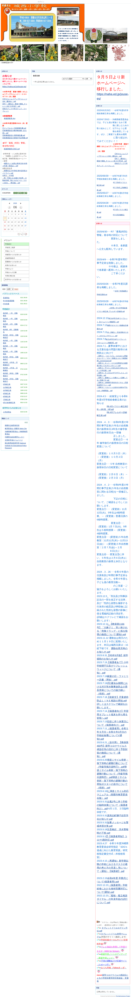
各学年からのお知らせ (13, 279)
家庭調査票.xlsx (9, 118)
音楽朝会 (6, 298)
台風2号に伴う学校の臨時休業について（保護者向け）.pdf (112, 805)
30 (12, 229)
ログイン (41, 2)
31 (5, 214)
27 (25, 226)
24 (15, 226)
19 (22, 222)
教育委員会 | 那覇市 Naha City (16, 428)
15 (8, 222)
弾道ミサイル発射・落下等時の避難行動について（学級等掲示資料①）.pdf (112, 763)
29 (8, 229)
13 (25, 218)
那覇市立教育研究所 (12, 425)
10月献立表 (7, 390)
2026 (15, 203)
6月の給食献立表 (9, 403)
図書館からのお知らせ (13, 262)
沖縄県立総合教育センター (14, 437)
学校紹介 (8, 244)
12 (22, 218)
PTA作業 (6, 304)
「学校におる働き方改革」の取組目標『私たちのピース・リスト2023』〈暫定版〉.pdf (14, 180)
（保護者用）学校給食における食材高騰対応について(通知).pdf (112, 888)
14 (5, 222)
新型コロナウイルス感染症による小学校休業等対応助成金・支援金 (113, 978)
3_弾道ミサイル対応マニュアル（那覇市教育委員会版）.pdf (113, 794)
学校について (10, 251)
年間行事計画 (10, 276)
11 (19, 218)
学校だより (9, 269)
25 (19, 226)
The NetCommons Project (123, 996)
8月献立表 (6, 396)
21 (5, 226)
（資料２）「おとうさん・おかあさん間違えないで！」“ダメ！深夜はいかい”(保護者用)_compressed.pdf (112, 358)
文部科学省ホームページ (14, 440)
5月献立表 (6, 384)
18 (19, 222)
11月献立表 (7, 387)
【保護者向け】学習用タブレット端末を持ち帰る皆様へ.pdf (112, 714)
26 (22, 226)
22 (8, 226)
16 (12, 222)
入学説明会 (7, 412)
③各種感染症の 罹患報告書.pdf (13, 135)
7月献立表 (6, 400)
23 (12, 226)
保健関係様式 (10, 258)
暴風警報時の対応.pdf (12, 149)
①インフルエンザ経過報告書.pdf (14, 128)
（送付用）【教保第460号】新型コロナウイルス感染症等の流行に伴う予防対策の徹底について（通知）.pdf (112, 749)
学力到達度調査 (8, 301)
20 (25, 222)
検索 (26, 422)
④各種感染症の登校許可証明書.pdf (15, 138)
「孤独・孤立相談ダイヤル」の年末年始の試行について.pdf (112, 899)
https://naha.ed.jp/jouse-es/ (14, 87)
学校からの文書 (11, 272)
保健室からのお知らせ (13, 255)
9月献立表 (6, 393)
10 (15, 218)
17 (15, 222)
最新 (8, 289)
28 (5, 229)
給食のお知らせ (11, 265)
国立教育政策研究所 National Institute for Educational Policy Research (16, 445)
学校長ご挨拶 (10, 247)
